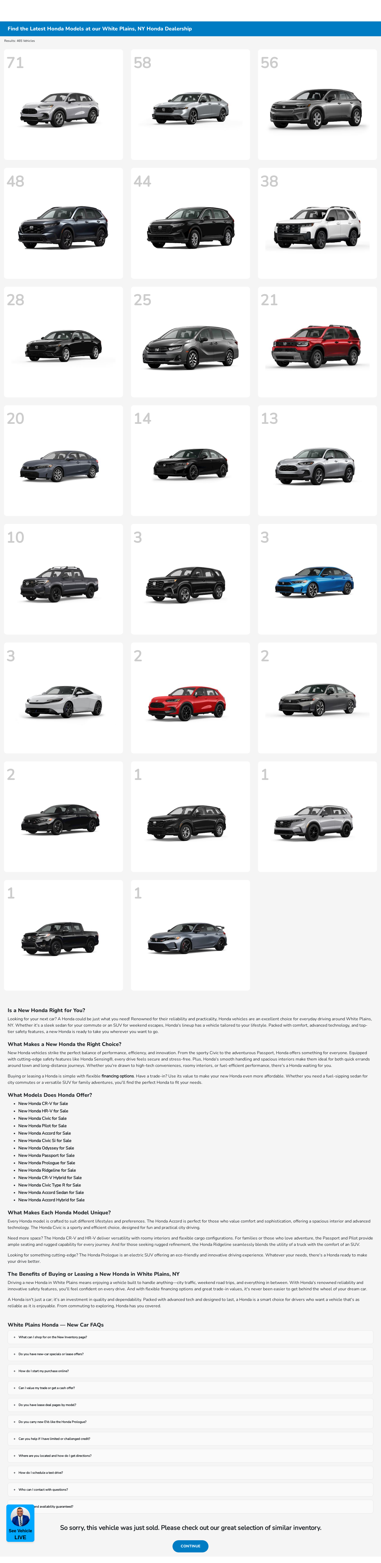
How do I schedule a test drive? (41, 1473)
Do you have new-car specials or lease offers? (51, 1354)
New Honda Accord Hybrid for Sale (51, 1200)
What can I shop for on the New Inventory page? (53, 1337)
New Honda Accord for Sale (44, 1133)
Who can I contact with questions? (43, 1490)
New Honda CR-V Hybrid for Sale (50, 1178)
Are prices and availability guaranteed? (46, 1506)
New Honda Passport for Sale (46, 1155)
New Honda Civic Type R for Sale (49, 1185)
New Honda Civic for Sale (42, 1118)
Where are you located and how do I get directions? (55, 1456)
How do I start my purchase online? (44, 1371)
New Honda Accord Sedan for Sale (51, 1193)
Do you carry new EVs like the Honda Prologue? (52, 1422)
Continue (190, 1546)
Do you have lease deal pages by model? (47, 1405)
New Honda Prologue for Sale (46, 1163)
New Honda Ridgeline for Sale (47, 1170)
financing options (118, 1076)
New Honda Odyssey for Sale (46, 1148)
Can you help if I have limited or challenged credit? (54, 1439)
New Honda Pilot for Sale (42, 1126)
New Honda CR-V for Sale (43, 1104)
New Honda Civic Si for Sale (44, 1141)
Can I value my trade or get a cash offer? (47, 1388)
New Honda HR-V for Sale (43, 1111)
